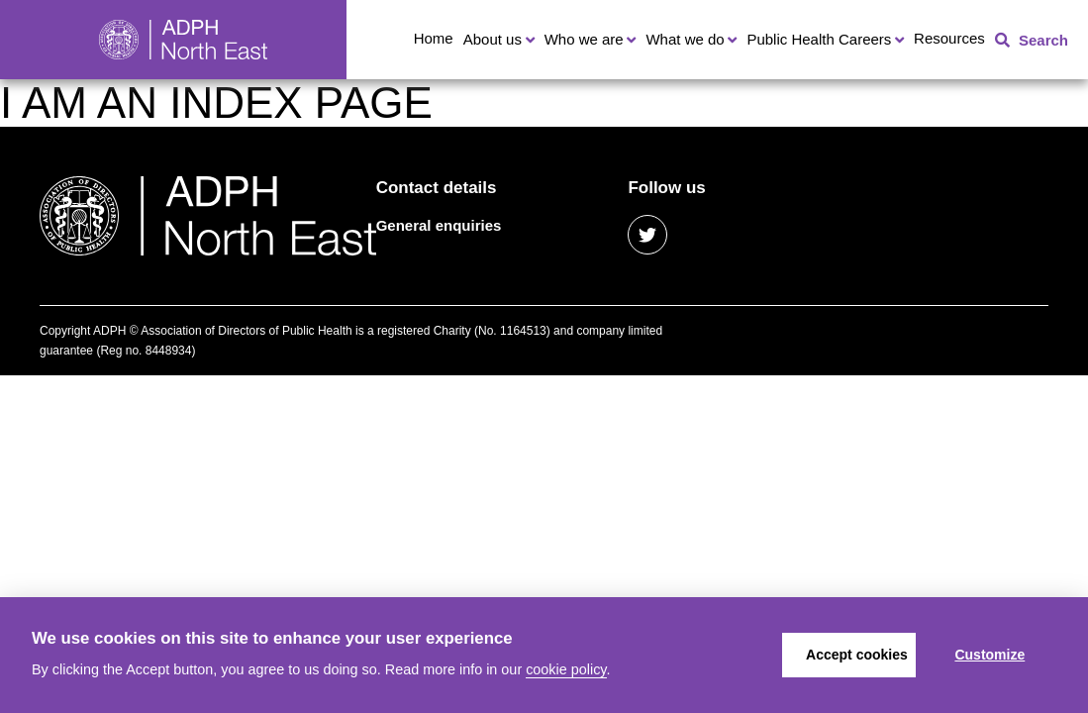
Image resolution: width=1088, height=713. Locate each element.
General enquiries (439, 225)
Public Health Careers (818, 39)
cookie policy (566, 669)
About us (492, 39)
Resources (949, 38)
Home (433, 38)
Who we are (584, 39)
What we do (684, 39)
